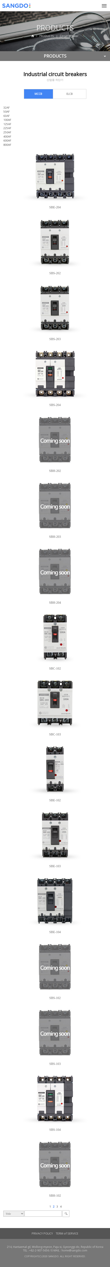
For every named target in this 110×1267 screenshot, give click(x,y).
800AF (7, 145)
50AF (6, 112)
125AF (7, 124)
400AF (7, 136)
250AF (7, 132)
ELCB (69, 94)
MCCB (38, 94)
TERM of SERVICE (67, 1233)
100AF (7, 120)
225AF (7, 128)
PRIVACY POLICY (42, 1233)
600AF (7, 140)
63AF (6, 116)
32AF (6, 108)
